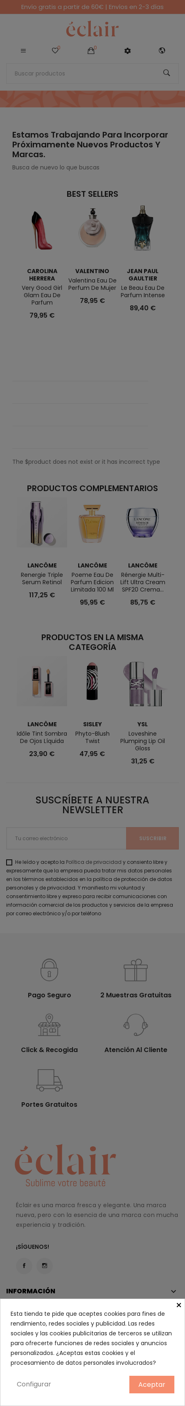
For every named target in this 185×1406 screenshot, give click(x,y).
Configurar (34, 1384)
